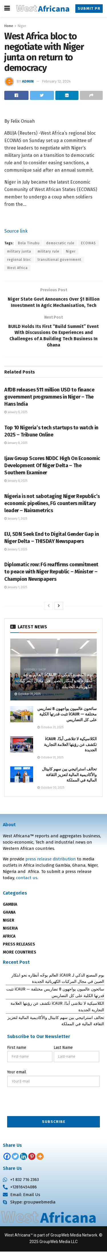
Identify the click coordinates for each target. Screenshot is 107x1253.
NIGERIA (10, 929)
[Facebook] (7, 1157)
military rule (48, 251)
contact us (26, 879)
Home (8, 26)
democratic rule (60, 243)
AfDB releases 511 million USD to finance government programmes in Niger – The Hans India (49, 398)
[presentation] (53, 1103)
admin (28, 81)
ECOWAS (88, 243)
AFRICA (9, 937)
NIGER (8, 921)
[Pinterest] (31, 1157)
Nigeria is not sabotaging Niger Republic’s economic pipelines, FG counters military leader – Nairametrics (52, 504)
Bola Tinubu (29, 243)
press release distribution (50, 860)
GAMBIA (10, 905)
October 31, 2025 (28, 695)
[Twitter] (15, 1157)
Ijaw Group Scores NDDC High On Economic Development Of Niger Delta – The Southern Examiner (52, 466)
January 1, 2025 (15, 520)
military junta (19, 251)
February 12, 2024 (56, 81)
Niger (22, 26)
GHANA (9, 913)
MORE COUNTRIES (19, 953)
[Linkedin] (23, 1157)
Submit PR (89, 8)
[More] (40, 1157)
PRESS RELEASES (19, 945)
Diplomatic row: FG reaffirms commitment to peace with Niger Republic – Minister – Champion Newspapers (51, 573)
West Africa (17, 268)
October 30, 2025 (50, 789)
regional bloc (19, 260)
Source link (16, 231)
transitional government (59, 260)
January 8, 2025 (15, 413)
